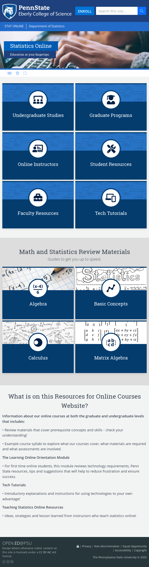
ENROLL (85, 11)
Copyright (140, 550)
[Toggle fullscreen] (23, 73)
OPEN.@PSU (17, 543)
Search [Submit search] (143, 11)
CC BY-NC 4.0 (47, 552)
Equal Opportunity (135, 546)
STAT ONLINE (14, 26)
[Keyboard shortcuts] (9, 73)
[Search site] (117, 11)
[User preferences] (17, 73)
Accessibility (123, 550)
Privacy (86, 546)
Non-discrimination (107, 546)
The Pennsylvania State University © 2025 (120, 557)
